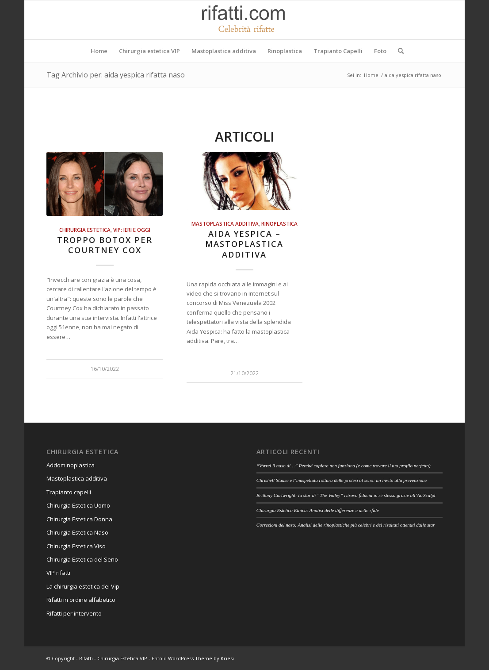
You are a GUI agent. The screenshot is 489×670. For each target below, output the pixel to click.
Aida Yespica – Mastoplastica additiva (244, 244)
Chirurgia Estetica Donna (79, 519)
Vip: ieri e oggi (131, 229)
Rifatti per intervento (74, 613)
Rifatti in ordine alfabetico (80, 600)
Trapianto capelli (68, 492)
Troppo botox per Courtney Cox (105, 245)
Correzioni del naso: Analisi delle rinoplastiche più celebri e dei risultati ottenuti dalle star (345, 525)
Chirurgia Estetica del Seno (82, 559)
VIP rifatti (58, 573)
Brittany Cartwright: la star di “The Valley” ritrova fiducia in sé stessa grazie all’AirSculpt (346, 495)
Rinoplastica (279, 223)
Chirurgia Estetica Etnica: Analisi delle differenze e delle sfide (317, 510)
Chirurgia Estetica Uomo (78, 505)
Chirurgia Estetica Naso (77, 532)
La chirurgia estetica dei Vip (82, 586)
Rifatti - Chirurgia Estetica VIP (113, 658)
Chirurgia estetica (85, 229)
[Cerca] (398, 51)
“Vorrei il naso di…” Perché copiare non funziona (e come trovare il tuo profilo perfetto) (343, 465)
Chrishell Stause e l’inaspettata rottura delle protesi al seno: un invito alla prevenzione (341, 480)
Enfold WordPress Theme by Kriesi (193, 658)
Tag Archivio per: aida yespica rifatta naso (115, 75)
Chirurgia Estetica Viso (76, 546)
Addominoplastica (70, 465)
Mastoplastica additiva (225, 223)
